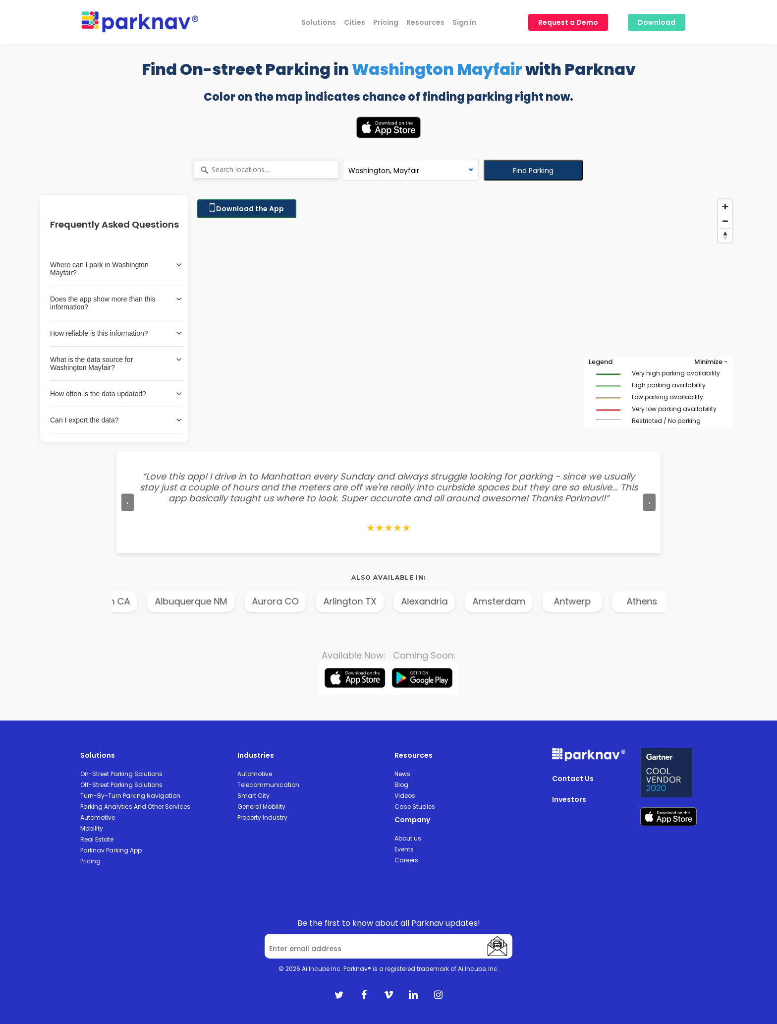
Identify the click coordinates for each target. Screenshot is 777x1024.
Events (404, 849)
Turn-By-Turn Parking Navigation (130, 795)
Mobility (91, 828)
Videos (404, 795)
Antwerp (596, 601)
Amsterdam (523, 601)
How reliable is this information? (116, 333)
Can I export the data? (116, 420)
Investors (569, 799)
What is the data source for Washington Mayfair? (116, 363)
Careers (406, 860)
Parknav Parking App (111, 850)
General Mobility (261, 806)
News (402, 774)
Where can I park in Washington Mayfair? (116, 269)
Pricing (90, 861)
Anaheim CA (127, 601)
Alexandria (448, 601)
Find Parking (533, 171)
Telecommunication (268, 785)
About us (407, 838)
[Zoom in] (725, 206)
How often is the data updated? (116, 394)
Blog (401, 785)
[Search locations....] (266, 170)
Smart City (253, 795)
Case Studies (414, 806)
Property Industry (262, 817)
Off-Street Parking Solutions (121, 785)
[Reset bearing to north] (725, 235)
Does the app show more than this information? (116, 303)
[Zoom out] (725, 221)
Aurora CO (299, 601)
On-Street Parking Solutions (121, 774)
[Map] (464, 318)
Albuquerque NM (215, 601)
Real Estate (96, 839)
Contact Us (573, 778)
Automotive (97, 817)
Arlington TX (373, 601)
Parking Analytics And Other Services (135, 806)
